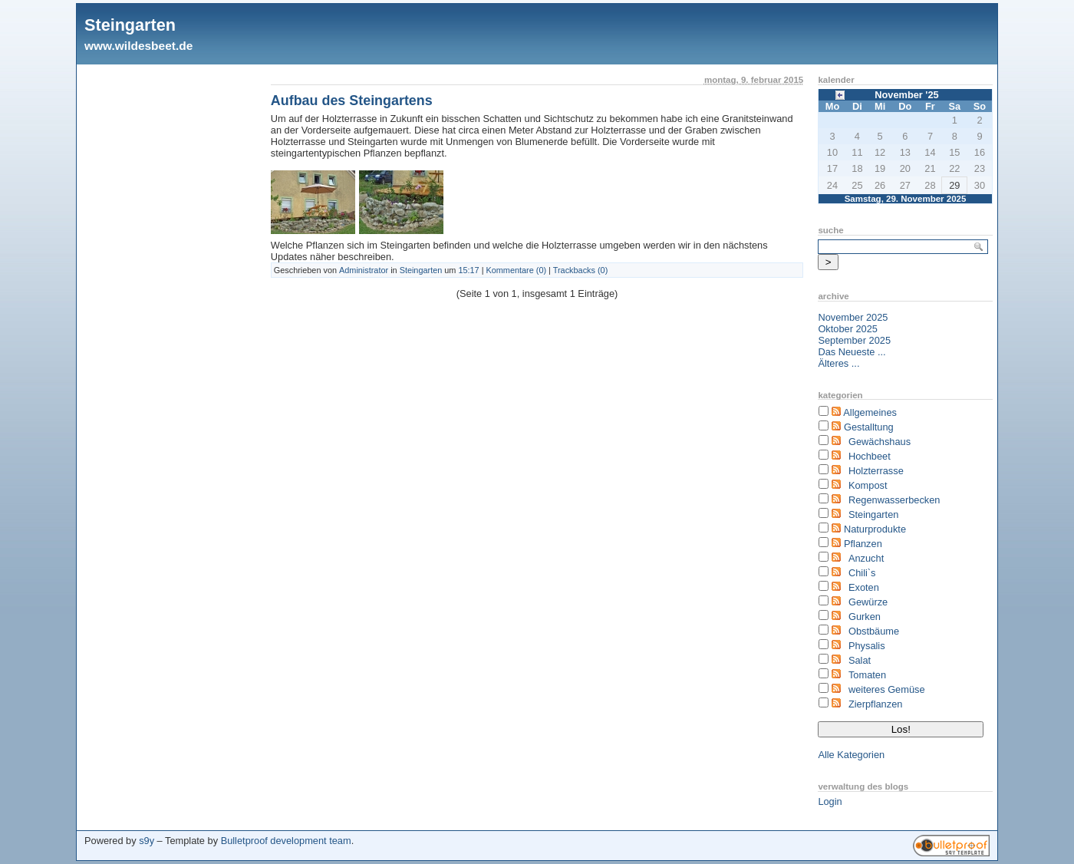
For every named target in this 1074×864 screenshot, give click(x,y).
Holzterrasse (876, 471)
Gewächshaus (879, 441)
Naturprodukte (875, 529)
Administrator (363, 270)
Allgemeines (870, 412)
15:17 (468, 270)
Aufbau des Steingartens (352, 100)
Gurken (864, 616)
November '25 (906, 95)
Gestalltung (869, 427)
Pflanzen (863, 543)
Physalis (866, 645)
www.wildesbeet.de (138, 45)
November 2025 (853, 317)
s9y (146, 840)
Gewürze (868, 602)
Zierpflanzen (875, 704)
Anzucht (866, 558)
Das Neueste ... (851, 352)
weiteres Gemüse (886, 689)
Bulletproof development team (286, 840)
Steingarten (130, 25)
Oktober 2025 (848, 329)
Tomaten (867, 675)
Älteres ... (838, 363)
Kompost (868, 485)
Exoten (863, 587)
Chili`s (862, 573)
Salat (859, 660)
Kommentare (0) (516, 270)
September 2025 (854, 340)
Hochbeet (869, 456)
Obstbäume (873, 631)
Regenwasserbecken (894, 500)
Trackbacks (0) (580, 270)
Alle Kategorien (851, 754)
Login (830, 801)
